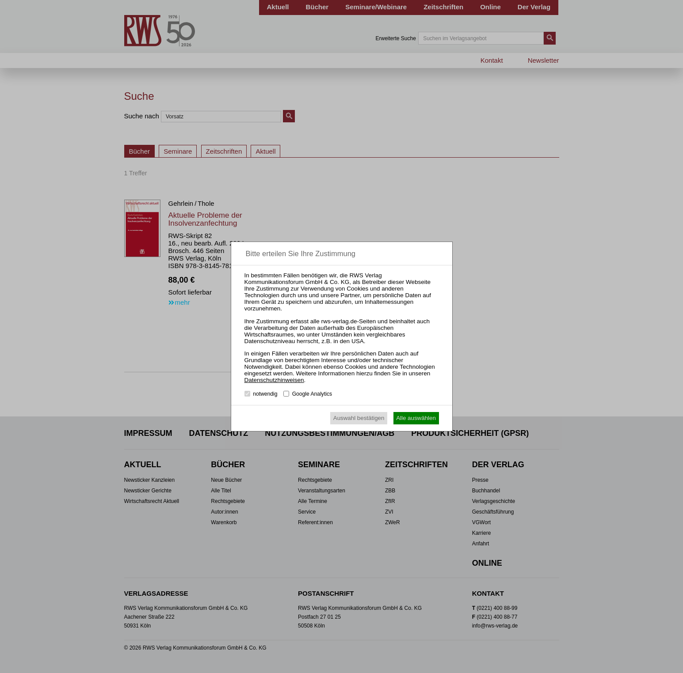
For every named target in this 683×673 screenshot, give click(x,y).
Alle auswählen (416, 418)
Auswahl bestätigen (359, 418)
